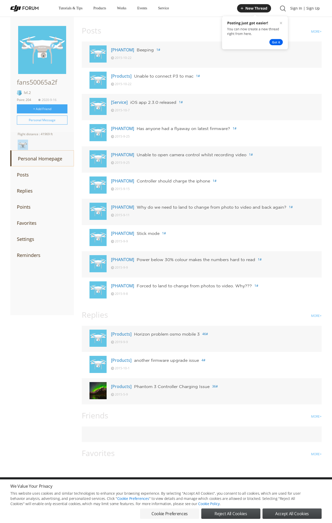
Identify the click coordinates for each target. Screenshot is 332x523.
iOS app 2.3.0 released (153, 102)
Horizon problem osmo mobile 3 (167, 334)
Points (24, 207)
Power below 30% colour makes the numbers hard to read (196, 259)
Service (163, 8)
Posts (23, 175)
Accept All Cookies (292, 516)
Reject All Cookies (231, 516)
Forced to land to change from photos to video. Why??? (194, 285)
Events (142, 8)
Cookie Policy (208, 506)
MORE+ (316, 31)
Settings (25, 239)
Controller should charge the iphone (173, 181)
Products (99, 8)
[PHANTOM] (122, 50)
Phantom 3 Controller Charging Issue (172, 386)
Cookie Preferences (133, 501)
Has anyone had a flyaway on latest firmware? (183, 128)
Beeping (145, 49)
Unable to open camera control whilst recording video (191, 154)
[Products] (121, 76)
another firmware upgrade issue (166, 360)
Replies (25, 191)
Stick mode (148, 233)
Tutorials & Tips (70, 8)
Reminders (28, 255)
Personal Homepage (40, 158)
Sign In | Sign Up (305, 8)
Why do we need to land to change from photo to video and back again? (211, 207)
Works (121, 8)
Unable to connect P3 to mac (163, 76)
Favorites (27, 223)
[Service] (119, 102)
